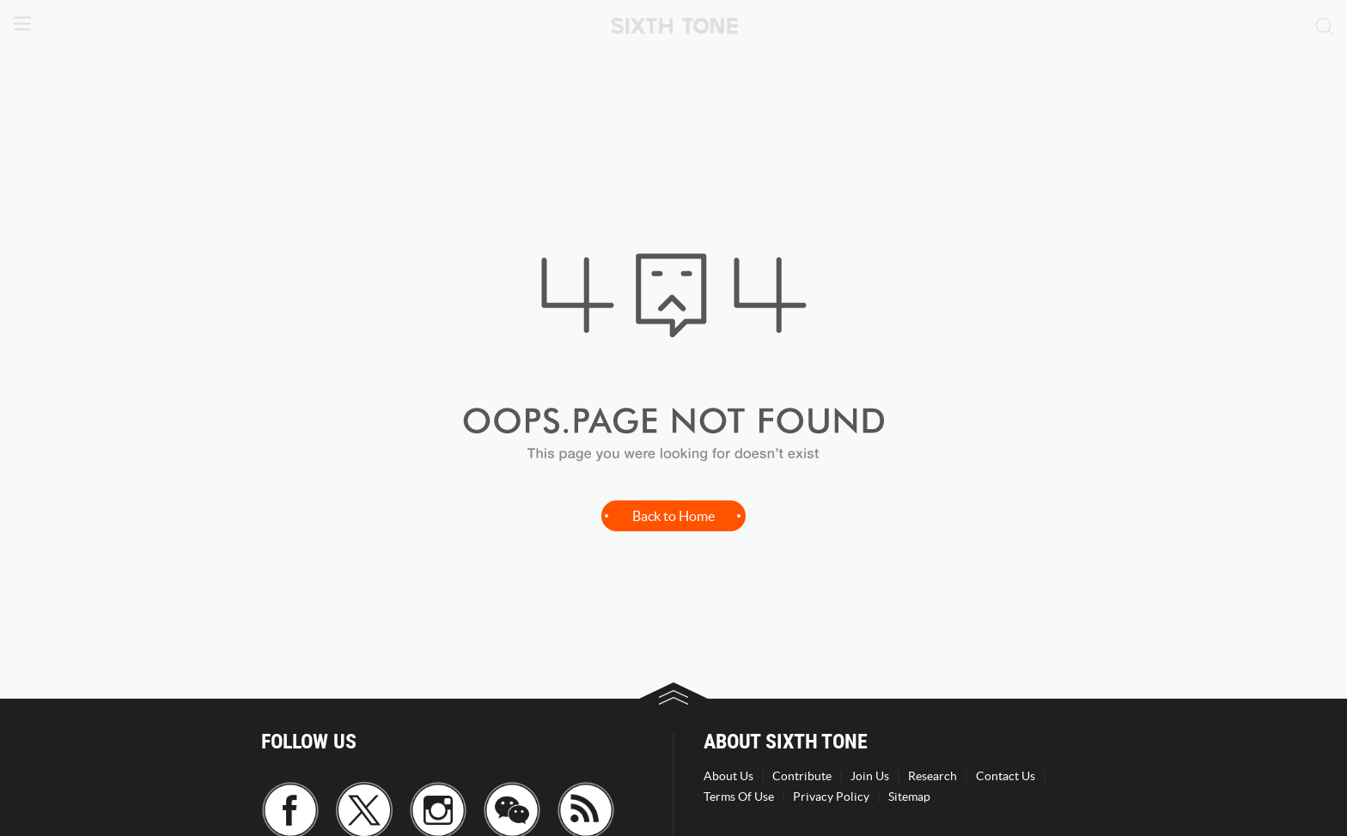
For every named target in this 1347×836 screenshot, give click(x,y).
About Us (728, 776)
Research (932, 776)
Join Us (869, 776)
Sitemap (909, 796)
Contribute (802, 776)
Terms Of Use (739, 796)
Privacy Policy (831, 796)
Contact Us (1005, 776)
